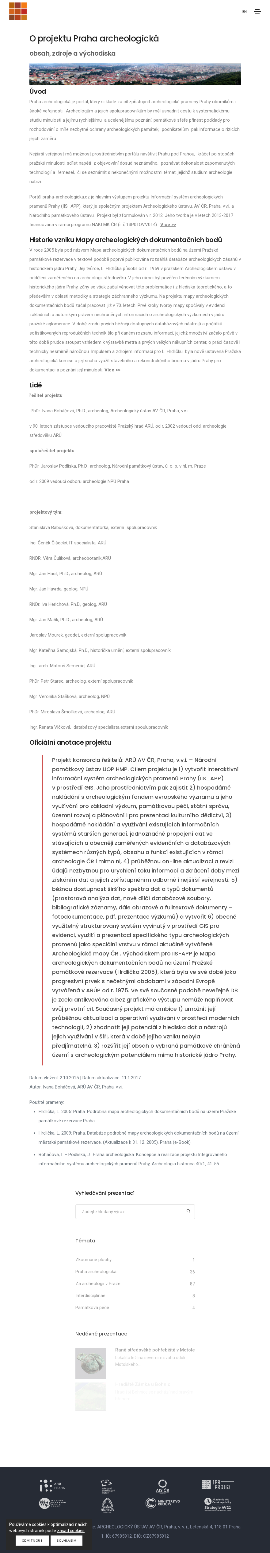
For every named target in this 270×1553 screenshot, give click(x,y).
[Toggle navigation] (257, 11)
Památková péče (92, 1307)
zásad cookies (71, 1530)
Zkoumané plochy (93, 1259)
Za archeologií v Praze (97, 1283)
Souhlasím (67, 1540)
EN (244, 11)
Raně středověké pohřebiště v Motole (155, 1350)
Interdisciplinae (90, 1295)
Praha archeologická (95, 1271)
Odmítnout (32, 1540)
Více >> (168, 224)
